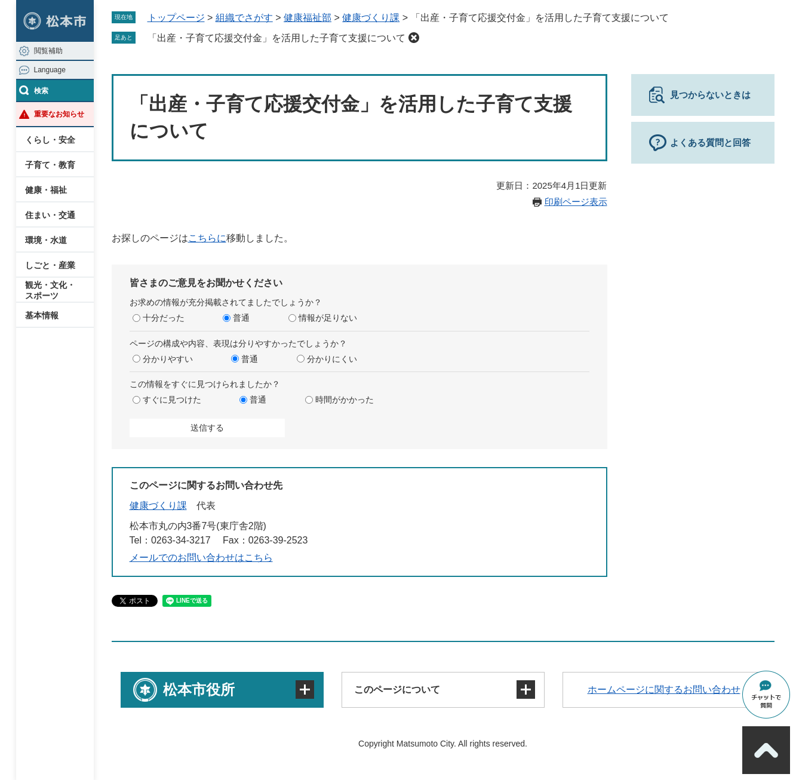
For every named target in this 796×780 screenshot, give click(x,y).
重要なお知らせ (59, 114)
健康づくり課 (370, 18)
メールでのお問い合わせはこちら (201, 557)
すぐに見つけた (172, 399)
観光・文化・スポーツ (50, 290)
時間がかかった (344, 399)
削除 (413, 37)
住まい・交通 (50, 215)
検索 (41, 91)
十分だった (164, 318)
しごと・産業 (50, 265)
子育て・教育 (50, 165)
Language (50, 70)
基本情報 (42, 315)
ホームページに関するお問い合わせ (664, 689)
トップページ (176, 18)
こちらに (207, 238)
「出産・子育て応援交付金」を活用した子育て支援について (276, 38)
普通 (241, 318)
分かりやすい (168, 359)
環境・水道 (46, 240)
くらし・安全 (50, 140)
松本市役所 (199, 689)
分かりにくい (332, 359)
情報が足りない (328, 318)
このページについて (397, 689)
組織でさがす (244, 18)
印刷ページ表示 (576, 201)
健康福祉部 (307, 18)
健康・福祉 (46, 190)
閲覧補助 (48, 51)
